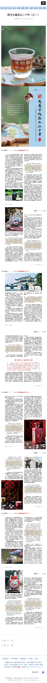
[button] (43, 3)
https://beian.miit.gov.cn (34, 667)
